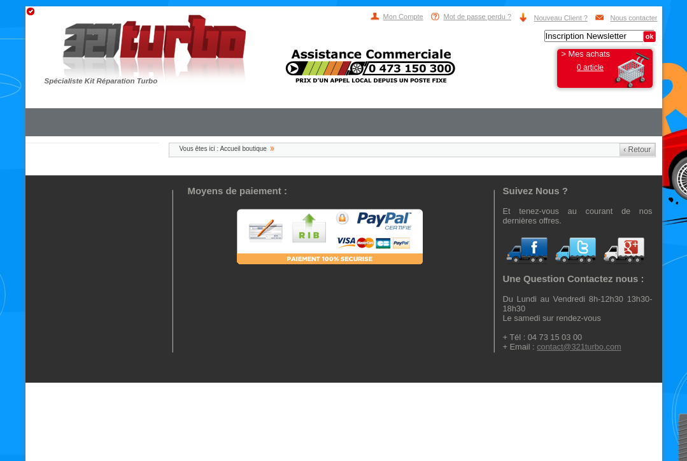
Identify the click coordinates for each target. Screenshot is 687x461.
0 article (590, 67)
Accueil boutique (243, 148)
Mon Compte (403, 16)
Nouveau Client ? (561, 18)
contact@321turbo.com (579, 346)
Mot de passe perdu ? (477, 16)
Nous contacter (634, 18)
